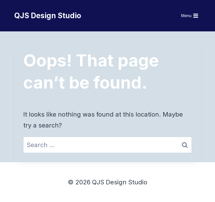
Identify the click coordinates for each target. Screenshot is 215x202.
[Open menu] (190, 15)
